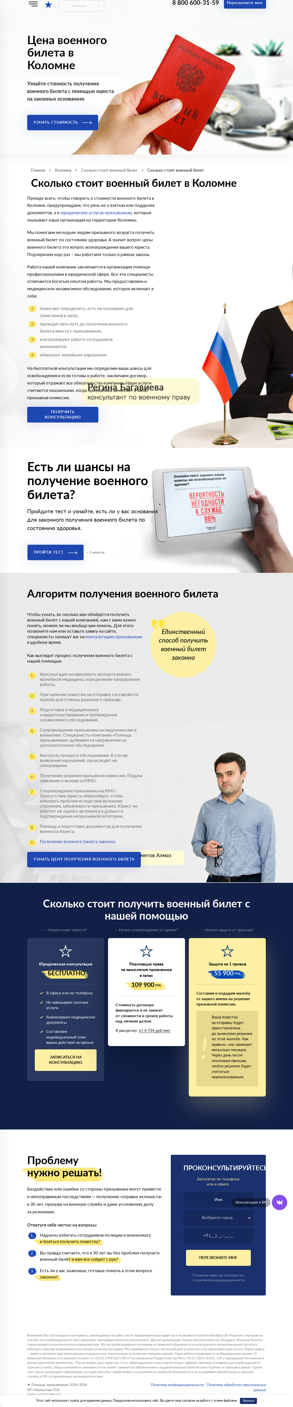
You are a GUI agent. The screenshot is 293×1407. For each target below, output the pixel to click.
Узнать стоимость (63, 122)
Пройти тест (55, 552)
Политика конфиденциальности (177, 1385)
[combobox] (218, 1218)
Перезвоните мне (218, 1258)
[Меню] (33, 4)
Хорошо (248, 1400)
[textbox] (218, 1217)
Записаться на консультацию (65, 1060)
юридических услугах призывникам (96, 213)
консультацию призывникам (114, 637)
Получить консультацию (63, 414)
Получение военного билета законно (77, 841)
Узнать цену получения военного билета (84, 859)
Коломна (79, 6)
